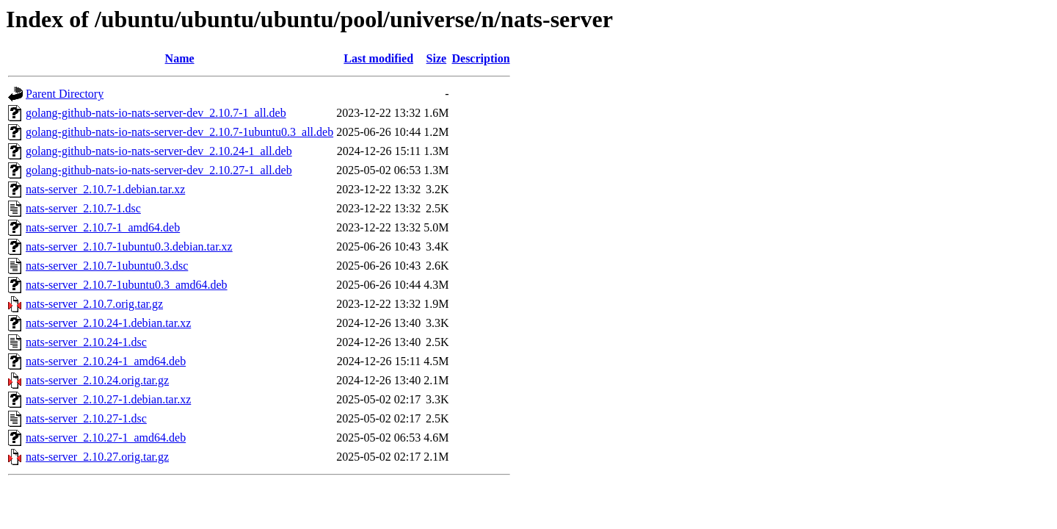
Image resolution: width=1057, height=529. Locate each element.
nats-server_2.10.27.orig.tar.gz (97, 456)
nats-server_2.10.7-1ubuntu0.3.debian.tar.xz (129, 246)
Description (480, 58)
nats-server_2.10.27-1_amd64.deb (106, 437)
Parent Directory (64, 93)
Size (436, 58)
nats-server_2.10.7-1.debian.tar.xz (105, 189)
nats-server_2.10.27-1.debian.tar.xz (108, 399)
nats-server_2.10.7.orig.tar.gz (94, 304)
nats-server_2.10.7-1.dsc (83, 208)
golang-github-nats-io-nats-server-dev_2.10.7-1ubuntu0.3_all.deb (179, 132)
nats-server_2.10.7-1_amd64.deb (103, 227)
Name (180, 58)
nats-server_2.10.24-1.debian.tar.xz (108, 323)
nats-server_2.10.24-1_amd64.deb (106, 361)
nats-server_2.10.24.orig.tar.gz (97, 380)
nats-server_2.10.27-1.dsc (86, 418)
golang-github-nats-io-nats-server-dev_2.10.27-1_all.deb (159, 170)
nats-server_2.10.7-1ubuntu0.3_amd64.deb (127, 284)
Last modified (378, 58)
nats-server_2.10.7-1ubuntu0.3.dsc (107, 265)
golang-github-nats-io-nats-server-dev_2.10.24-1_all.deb (159, 151)
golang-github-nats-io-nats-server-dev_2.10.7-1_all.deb (156, 113)
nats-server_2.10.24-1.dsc (86, 342)
